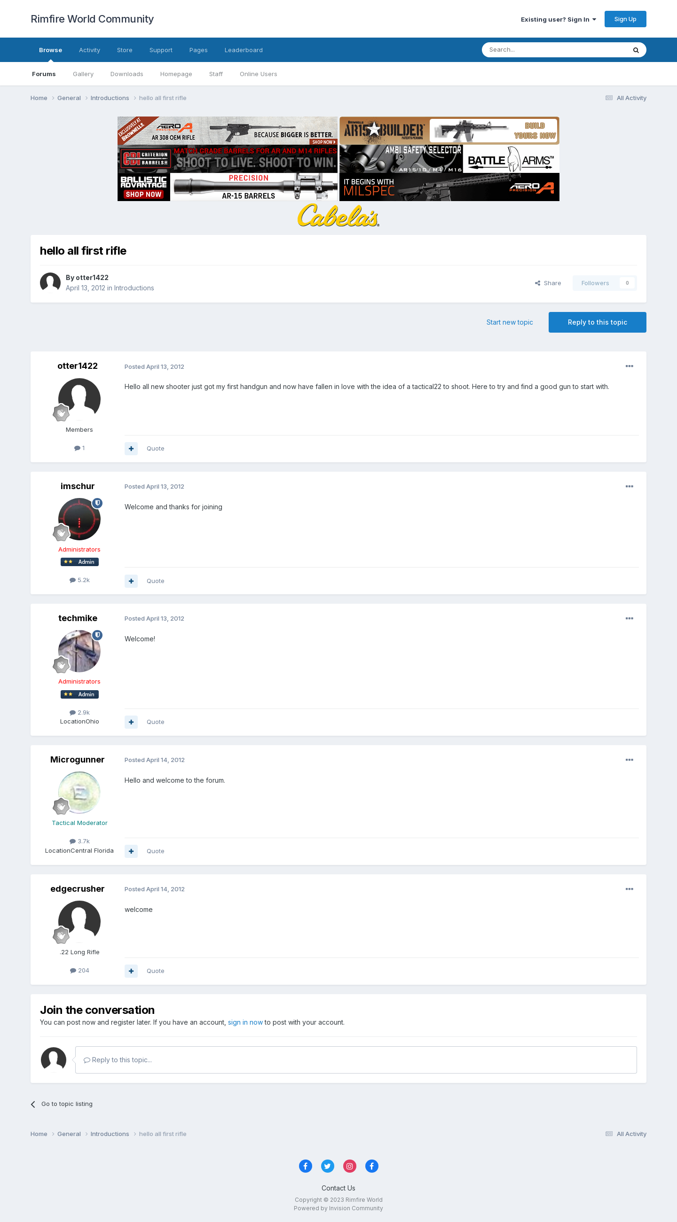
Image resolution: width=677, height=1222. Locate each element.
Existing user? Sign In (558, 19)
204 (79, 970)
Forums (44, 74)
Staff (216, 74)
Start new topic (510, 322)
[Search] (530, 49)
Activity (89, 50)
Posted (154, 366)
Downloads (126, 74)
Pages (198, 50)
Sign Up (625, 19)
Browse (50, 54)
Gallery (83, 74)
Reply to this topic (597, 322)
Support (161, 50)
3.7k (80, 841)
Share (548, 283)
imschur (78, 486)
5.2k (80, 580)
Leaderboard (244, 50)
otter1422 (92, 277)
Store (125, 50)
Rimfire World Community (92, 19)
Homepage (176, 74)
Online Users (258, 74)
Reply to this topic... (118, 1060)
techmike (77, 618)
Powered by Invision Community (338, 1208)
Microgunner (77, 759)
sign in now (245, 1022)
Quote (156, 448)
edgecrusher (77, 889)
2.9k (80, 712)
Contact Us (338, 1188)
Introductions (134, 288)
